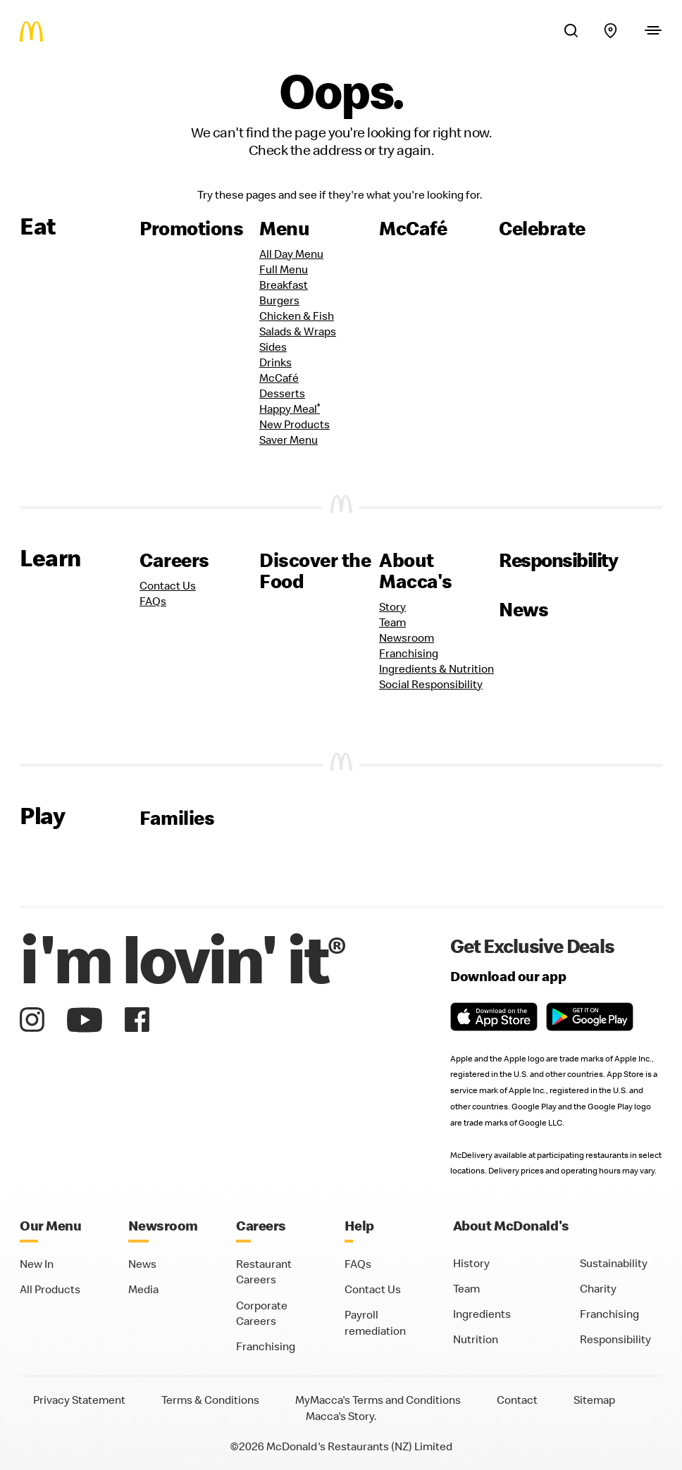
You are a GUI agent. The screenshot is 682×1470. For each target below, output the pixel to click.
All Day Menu (291, 254)
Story (392, 606)
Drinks (275, 362)
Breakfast (283, 285)
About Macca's (415, 570)
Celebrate (542, 228)
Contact (517, 1400)
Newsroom (406, 637)
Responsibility (558, 560)
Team (392, 622)
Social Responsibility (431, 684)
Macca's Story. (341, 1416)
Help (359, 1225)
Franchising (408, 653)
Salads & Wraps (297, 331)
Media (143, 1289)
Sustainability (613, 1263)
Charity (598, 1288)
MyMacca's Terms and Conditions (378, 1400)
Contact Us (168, 585)
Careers (174, 560)
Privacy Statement (79, 1400)
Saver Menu (288, 439)
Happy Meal (289, 408)
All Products (50, 1289)
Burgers (279, 300)
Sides (273, 347)
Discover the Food (315, 570)
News (523, 609)
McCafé (413, 228)
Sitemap (594, 1400)
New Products (294, 424)
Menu (284, 228)
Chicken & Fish (296, 316)
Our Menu (50, 1225)
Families (177, 817)
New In (37, 1264)
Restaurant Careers (264, 1272)
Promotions (191, 228)
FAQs (153, 601)
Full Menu (283, 269)
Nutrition (475, 1339)
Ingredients (482, 1314)
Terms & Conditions (210, 1400)
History (471, 1263)
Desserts (282, 393)
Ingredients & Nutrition (436, 668)
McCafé (279, 377)
